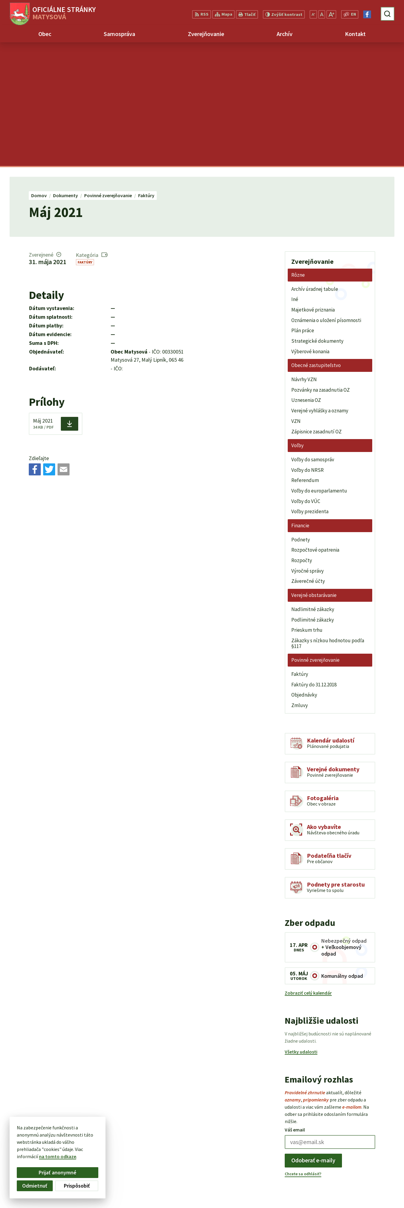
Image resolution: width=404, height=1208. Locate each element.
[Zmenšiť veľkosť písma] (313, 14)
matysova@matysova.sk (367, 1186)
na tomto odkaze (57, 1156)
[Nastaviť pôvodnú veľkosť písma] (321, 14)
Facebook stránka (360, 1193)
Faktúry (85, 138)
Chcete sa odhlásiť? (303, 1050)
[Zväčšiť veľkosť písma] (331, 14)
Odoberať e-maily (313, 1036)
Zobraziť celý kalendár (308, 869)
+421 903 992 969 (358, 1179)
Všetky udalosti (301, 928)
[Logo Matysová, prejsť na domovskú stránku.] (53, 13)
